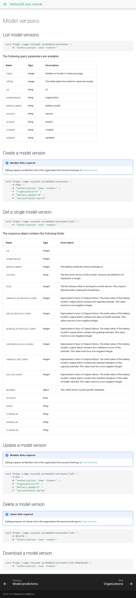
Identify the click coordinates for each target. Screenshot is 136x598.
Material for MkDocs (24, 594)
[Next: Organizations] (117, 583)
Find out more (90, 170)
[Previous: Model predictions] (21, 583)
